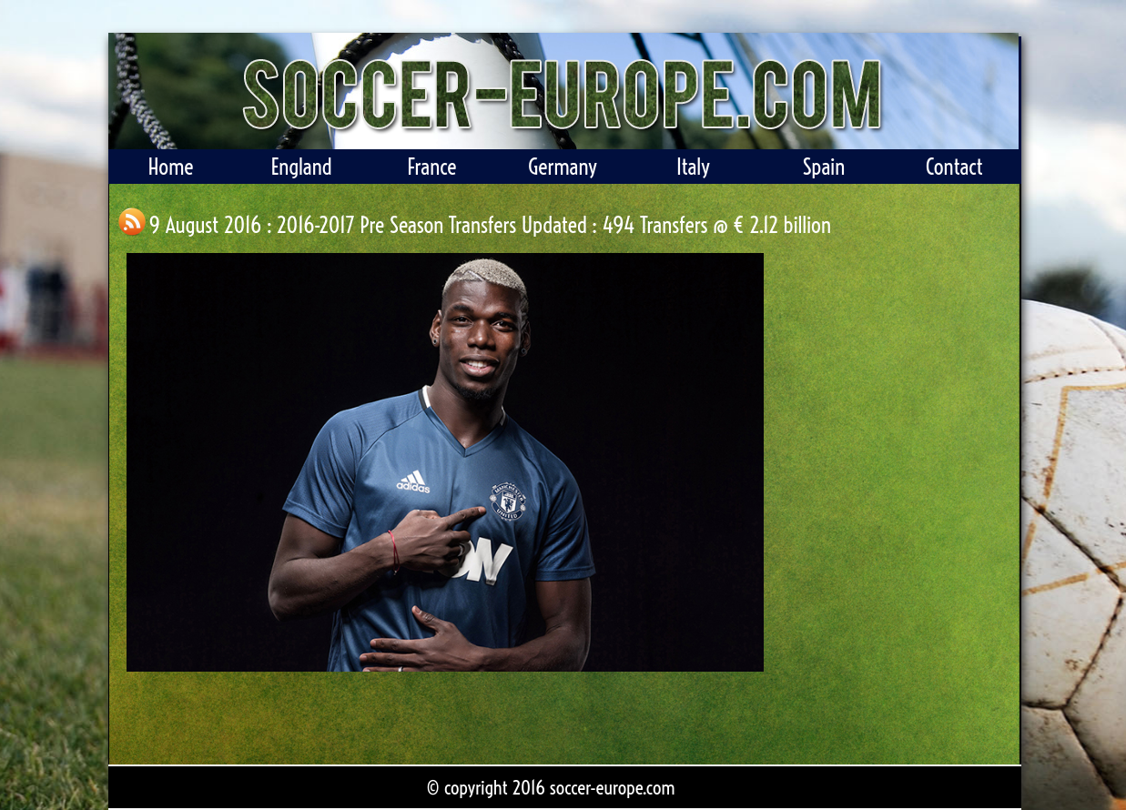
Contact (954, 166)
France (431, 166)
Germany (562, 166)
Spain (823, 166)
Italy (693, 166)
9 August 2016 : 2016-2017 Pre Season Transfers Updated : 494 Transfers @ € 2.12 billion (490, 224)
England (300, 166)
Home (170, 166)
